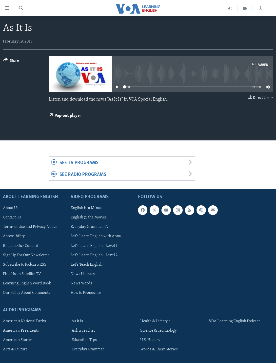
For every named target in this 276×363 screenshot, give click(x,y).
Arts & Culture (15, 349)
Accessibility (14, 236)
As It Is (77, 321)
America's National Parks (24, 321)
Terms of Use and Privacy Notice (30, 227)
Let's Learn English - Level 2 (94, 255)
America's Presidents (21, 331)
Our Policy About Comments (26, 293)
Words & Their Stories (159, 349)
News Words (81, 283)
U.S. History (150, 340)
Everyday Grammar (88, 349)
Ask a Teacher (83, 331)
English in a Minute (87, 208)
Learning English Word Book (27, 283)
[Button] (11, 61)
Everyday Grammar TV (90, 227)
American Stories (18, 340)
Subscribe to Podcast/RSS (24, 265)
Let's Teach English (86, 265)
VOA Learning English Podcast (234, 321)
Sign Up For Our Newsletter (26, 255)
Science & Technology (158, 331)
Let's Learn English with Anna (96, 236)
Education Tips (84, 340)
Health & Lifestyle (155, 321)
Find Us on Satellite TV (22, 274)
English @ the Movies (89, 217)
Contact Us (12, 217)
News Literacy (83, 274)
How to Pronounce (86, 293)
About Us (11, 208)
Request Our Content (20, 246)
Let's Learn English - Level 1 (94, 246)
